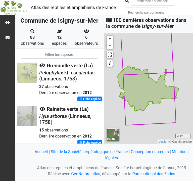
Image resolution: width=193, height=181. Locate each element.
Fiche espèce (89, 99)
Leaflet (163, 141)
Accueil (41, 151)
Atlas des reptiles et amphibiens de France (73, 7)
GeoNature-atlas (85, 173)
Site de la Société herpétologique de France (89, 151)
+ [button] (110, 39)
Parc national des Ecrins (153, 173)
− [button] (110, 45)
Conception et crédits (150, 151)
